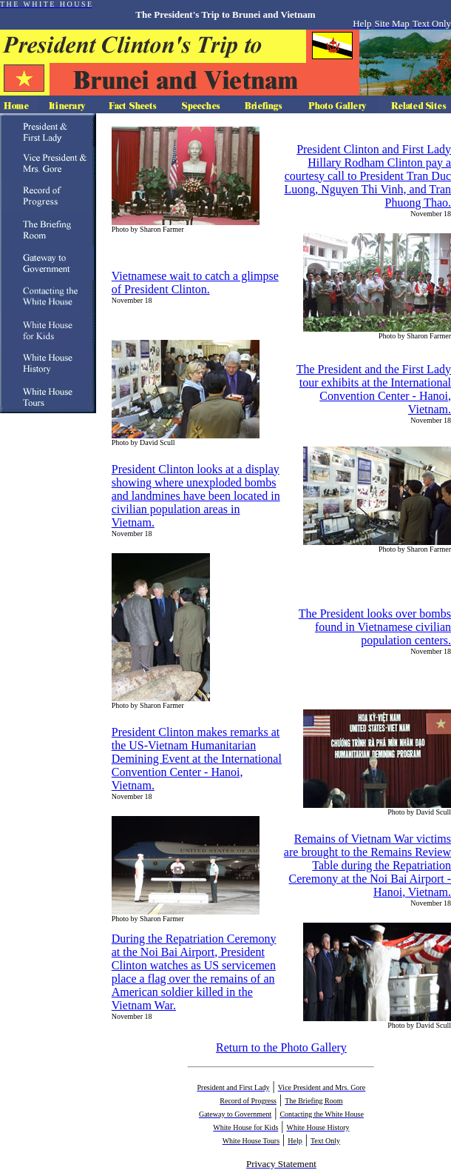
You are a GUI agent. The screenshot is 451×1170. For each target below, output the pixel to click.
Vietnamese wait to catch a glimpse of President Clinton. (195, 282)
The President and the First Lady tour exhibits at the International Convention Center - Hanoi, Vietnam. (373, 389)
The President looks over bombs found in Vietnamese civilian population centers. (375, 626)
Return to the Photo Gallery (281, 1047)
